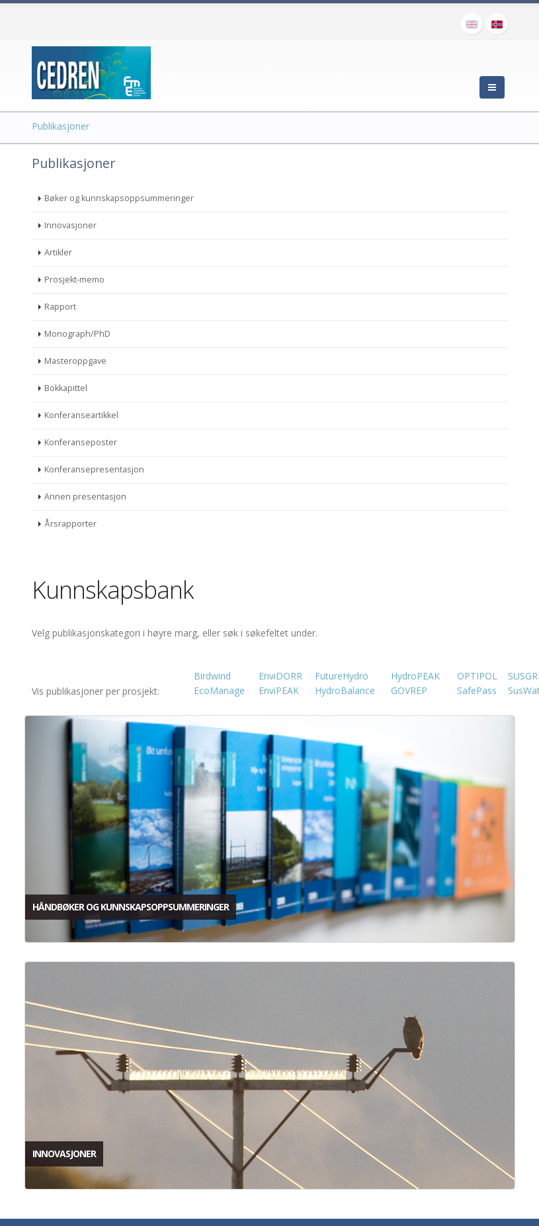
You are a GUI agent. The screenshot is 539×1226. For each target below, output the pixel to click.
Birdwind (212, 676)
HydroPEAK (415, 676)
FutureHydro (341, 676)
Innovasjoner (70, 225)
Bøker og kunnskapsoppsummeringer (119, 198)
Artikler (58, 252)
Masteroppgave (75, 361)
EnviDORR (280, 676)
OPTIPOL (477, 676)
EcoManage (219, 690)
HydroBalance (345, 690)
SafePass (477, 690)
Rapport (60, 306)
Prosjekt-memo (74, 279)
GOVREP (409, 690)
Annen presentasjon (85, 496)
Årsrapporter (70, 523)
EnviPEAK (279, 690)
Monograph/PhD (77, 333)
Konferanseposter (80, 442)
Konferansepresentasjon (94, 469)
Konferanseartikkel (81, 415)
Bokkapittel (65, 388)
